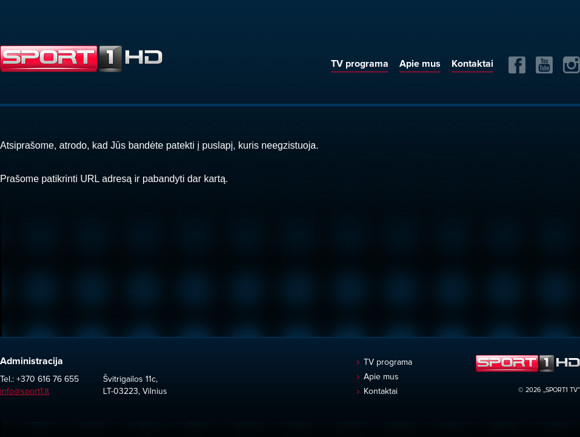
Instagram (571, 64)
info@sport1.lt (24, 391)
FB (516, 64)
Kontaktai (472, 64)
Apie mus (420, 64)
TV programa (359, 64)
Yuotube (544, 64)
